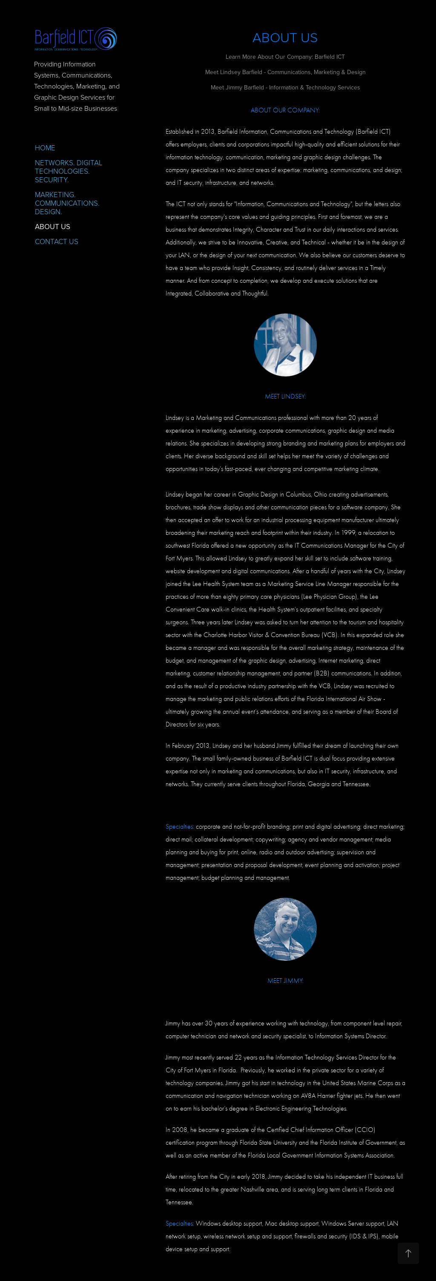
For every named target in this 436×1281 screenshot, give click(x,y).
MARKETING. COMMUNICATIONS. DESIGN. (67, 203)
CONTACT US (56, 241)
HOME (45, 147)
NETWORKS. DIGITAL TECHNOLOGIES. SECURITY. (69, 171)
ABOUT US (52, 226)
